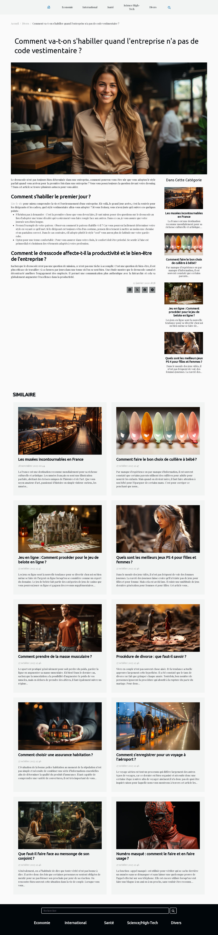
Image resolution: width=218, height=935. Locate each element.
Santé (110, 7)
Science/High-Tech (132, 7)
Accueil (15, 23)
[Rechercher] (105, 911)
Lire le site (17, 203)
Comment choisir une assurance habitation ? (55, 755)
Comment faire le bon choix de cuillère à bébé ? (184, 261)
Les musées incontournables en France (184, 215)
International (90, 7)
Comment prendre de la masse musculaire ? (55, 656)
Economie (67, 7)
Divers (152, 7)
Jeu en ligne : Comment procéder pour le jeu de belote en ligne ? (184, 312)
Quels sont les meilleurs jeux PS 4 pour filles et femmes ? (184, 360)
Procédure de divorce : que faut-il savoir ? (151, 656)
